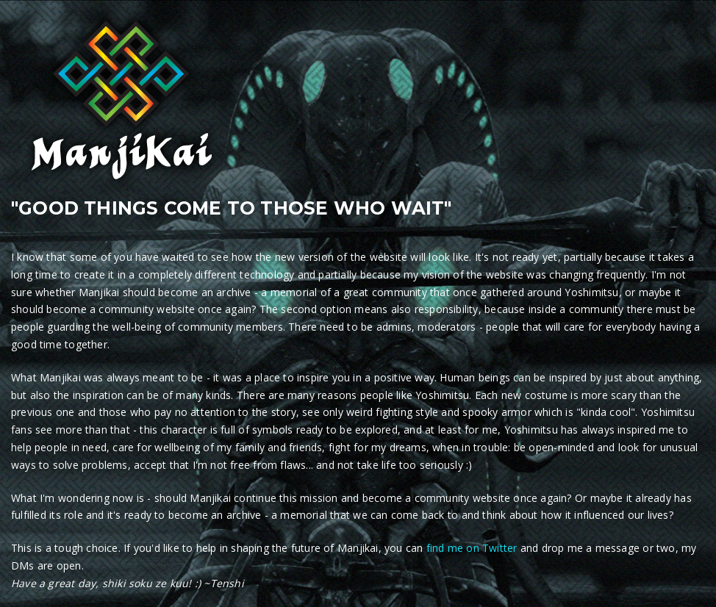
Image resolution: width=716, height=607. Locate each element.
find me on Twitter (472, 548)
